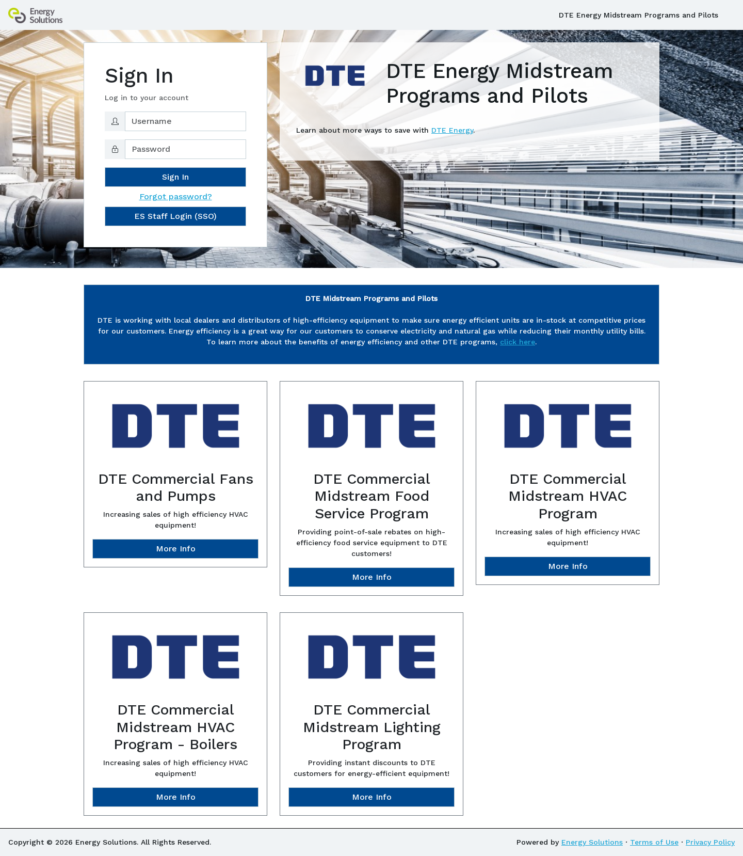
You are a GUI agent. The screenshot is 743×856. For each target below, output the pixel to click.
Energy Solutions (592, 842)
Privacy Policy (710, 842)
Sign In (175, 177)
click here (517, 342)
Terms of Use (654, 842)
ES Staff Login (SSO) (175, 216)
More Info (176, 548)
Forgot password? (175, 196)
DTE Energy (452, 130)
